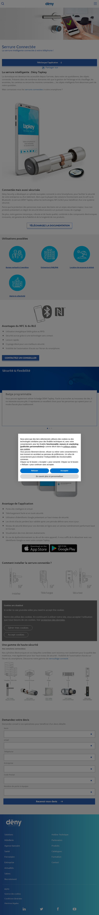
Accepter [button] (64, 471)
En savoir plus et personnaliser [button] (49, 476)
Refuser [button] (34, 471)
